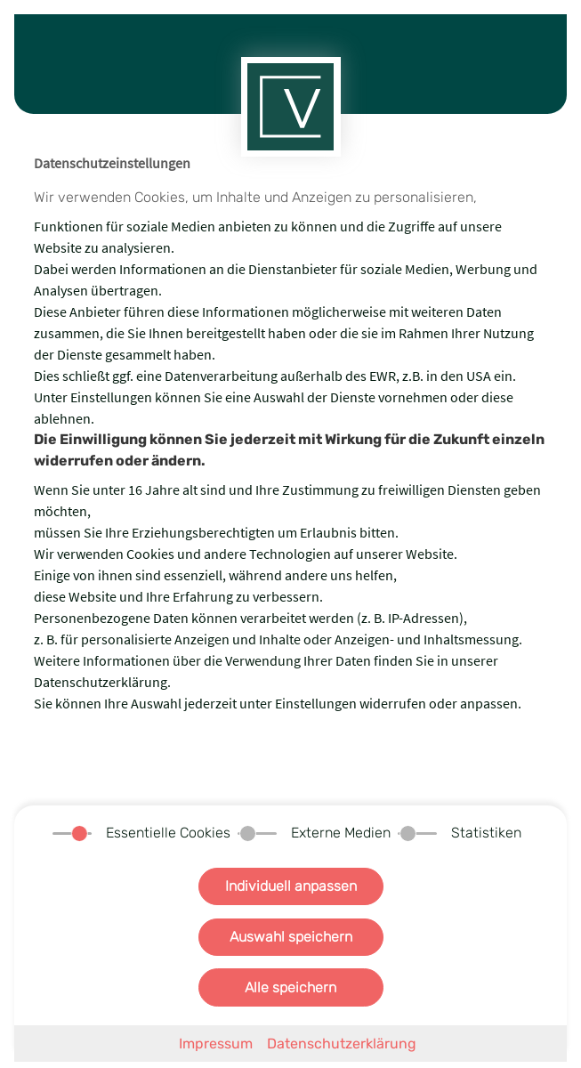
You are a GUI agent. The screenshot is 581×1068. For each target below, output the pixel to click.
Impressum (216, 1043)
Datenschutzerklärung (341, 1043)
